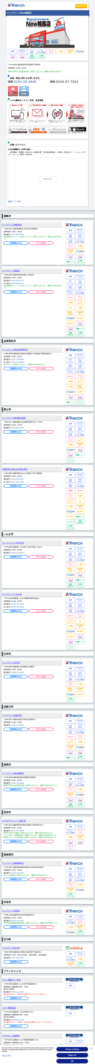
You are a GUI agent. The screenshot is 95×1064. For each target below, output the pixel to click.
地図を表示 (47, 179)
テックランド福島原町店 (13, 863)
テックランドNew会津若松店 (15, 349)
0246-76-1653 (17, 607)
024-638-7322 (17, 1020)
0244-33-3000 (17, 873)
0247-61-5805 (17, 831)
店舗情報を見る (16, 243)
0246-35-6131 (17, 553)
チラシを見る (41, 243)
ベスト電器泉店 (9, 1008)
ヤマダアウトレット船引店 (14, 821)
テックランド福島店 (11, 271)
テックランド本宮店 (11, 911)
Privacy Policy (6, 1055)
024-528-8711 (17, 281)
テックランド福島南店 (12, 225)
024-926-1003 (17, 482)
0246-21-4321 (17, 992)
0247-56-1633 (17, 958)
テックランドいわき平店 (13, 543)
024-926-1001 (17, 479)
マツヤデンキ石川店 (11, 948)
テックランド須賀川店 (12, 715)
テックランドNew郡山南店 (14, 418)
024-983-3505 (17, 428)
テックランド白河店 (11, 662)
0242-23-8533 (17, 359)
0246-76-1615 (17, 604)
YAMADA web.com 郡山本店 (14, 469)
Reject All (72, 1055)
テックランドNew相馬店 (13, 773)
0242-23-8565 (17, 362)
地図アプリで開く (15, 202)
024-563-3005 (17, 234)
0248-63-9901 (17, 725)
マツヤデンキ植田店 (11, 1036)
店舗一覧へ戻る (81, 6)
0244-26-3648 (25, 81)
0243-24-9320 (17, 921)
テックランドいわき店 (12, 594)
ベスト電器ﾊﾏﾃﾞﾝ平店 (11, 980)
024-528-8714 (17, 283)
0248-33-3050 (17, 672)
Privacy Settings (72, 1049)
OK (72, 1061)
